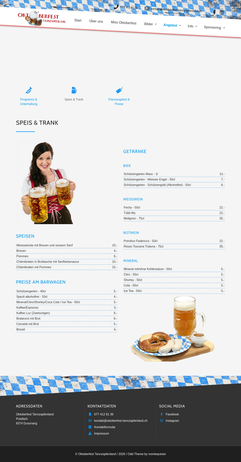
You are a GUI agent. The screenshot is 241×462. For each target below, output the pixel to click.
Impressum (101, 433)
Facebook (172, 414)
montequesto (157, 454)
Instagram (172, 420)
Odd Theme (135, 454)
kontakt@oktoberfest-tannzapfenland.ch (176, 10)
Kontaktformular (104, 427)
